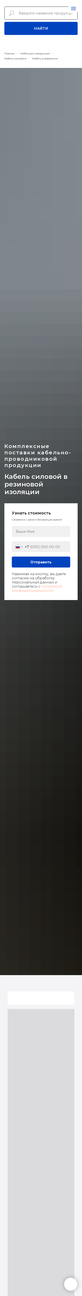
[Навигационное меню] (73, 8)
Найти (41, 28)
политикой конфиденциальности (37, 588)
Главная (9, 53)
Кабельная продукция (35, 53)
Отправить (41, 562)
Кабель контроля (15, 58)
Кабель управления (45, 58)
